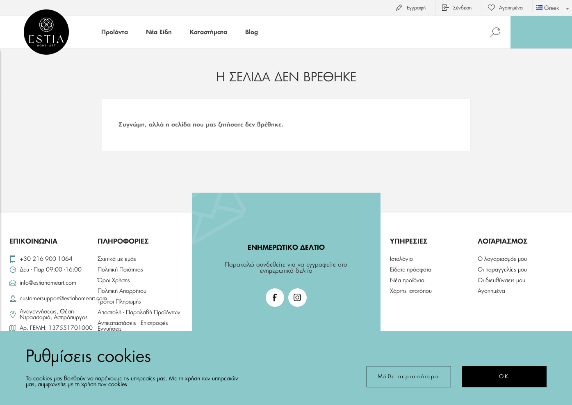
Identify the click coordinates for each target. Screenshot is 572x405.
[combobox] (552, 6)
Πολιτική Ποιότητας (120, 270)
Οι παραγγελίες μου (502, 270)
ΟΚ (504, 377)
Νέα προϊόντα (407, 280)
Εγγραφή (416, 7)
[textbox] (552, 8)
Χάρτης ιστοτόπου (411, 291)
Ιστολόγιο (401, 259)
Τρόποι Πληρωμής (119, 302)
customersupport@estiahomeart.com (57, 298)
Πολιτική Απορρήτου (122, 291)
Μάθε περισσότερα (409, 377)
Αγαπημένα (491, 291)
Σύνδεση (462, 7)
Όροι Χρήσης (114, 280)
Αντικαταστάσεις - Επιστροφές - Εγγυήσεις (134, 326)
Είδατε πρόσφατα (410, 270)
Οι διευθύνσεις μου (501, 280)
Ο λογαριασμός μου (502, 259)
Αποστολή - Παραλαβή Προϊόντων (139, 312)
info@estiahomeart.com (48, 283)
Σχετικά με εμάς (117, 259)
